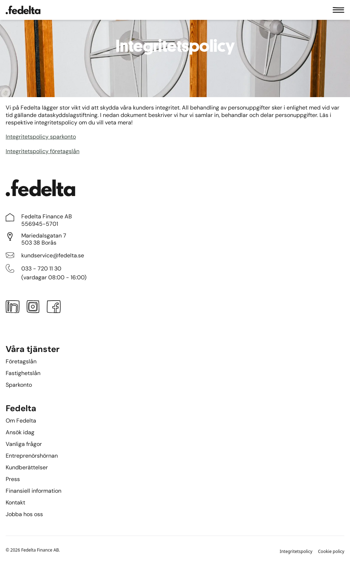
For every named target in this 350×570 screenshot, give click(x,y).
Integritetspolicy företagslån (42, 151)
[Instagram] (33, 308)
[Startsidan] (23, 10)
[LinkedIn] (13, 308)
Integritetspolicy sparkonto (41, 136)
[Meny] (338, 10)
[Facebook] (54, 308)
